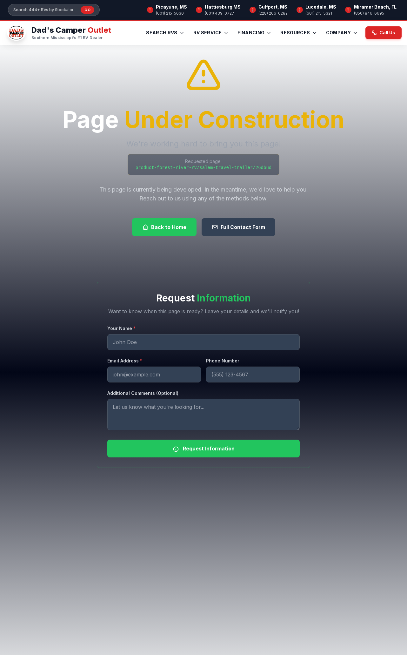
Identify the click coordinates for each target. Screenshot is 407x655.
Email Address (124, 360)
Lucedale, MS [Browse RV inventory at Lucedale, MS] (320, 7)
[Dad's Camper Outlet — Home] (58, 33)
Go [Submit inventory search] (87, 10)
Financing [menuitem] (254, 32)
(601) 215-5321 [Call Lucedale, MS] (318, 13)
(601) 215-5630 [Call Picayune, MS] (170, 13)
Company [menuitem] (342, 32)
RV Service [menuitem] (211, 32)
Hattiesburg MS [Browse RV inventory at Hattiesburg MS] (223, 7)
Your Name (121, 328)
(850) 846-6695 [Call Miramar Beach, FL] (369, 13)
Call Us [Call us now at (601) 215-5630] (383, 32)
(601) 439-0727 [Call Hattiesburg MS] (219, 13)
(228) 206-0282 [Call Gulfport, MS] (273, 13)
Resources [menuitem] (298, 32)
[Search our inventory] (45, 10)
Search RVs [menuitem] (165, 32)
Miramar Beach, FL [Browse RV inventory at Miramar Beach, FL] (375, 7)
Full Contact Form (238, 227)
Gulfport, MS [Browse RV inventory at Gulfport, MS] (272, 7)
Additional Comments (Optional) (142, 393)
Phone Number (222, 360)
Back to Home (164, 227)
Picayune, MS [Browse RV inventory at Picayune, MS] (171, 7)
